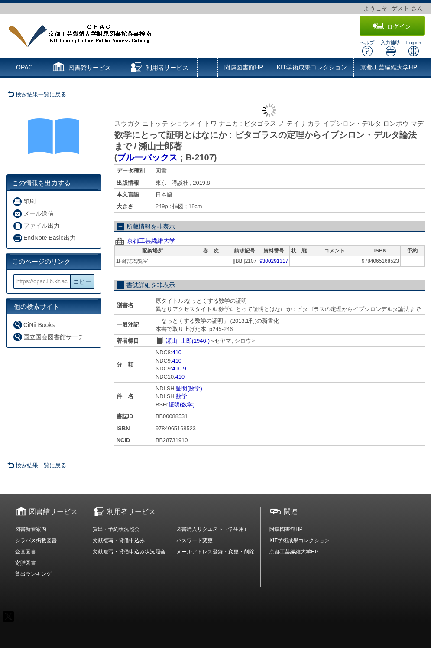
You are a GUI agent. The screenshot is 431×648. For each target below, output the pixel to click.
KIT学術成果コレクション (312, 67)
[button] (81, 68)
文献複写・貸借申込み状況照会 (129, 552)
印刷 (24, 201)
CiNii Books (34, 324)
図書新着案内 (30, 529)
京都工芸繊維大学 (151, 240)
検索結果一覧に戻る (36, 94)
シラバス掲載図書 (36, 540)
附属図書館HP (243, 67)
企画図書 (25, 552)
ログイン (392, 26)
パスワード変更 (194, 540)
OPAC (24, 67)
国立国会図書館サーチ (48, 336)
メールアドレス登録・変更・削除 (215, 552)
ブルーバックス (147, 157)
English (413, 48)
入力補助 (390, 48)
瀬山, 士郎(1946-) (188, 340)
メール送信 (33, 213)
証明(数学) (189, 388)
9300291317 (273, 261)
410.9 (179, 368)
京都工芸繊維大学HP (388, 67)
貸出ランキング (33, 574)
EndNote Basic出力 (44, 237)
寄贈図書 (25, 563)
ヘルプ (367, 48)
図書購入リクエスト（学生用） (212, 529)
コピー (82, 281)
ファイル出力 (36, 225)
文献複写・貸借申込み (119, 540)
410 (176, 352)
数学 (181, 396)
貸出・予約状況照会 (116, 529)
